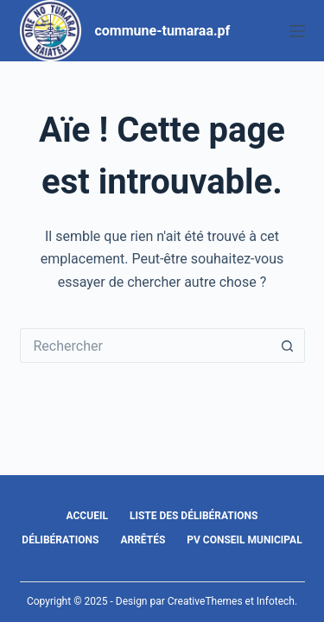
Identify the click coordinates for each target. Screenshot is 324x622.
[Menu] (297, 31)
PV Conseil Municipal (244, 540)
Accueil (87, 516)
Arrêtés (142, 540)
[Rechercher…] (145, 345)
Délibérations (60, 540)
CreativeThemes (205, 601)
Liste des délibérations (194, 516)
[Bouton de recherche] (287, 345)
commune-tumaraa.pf (163, 30)
